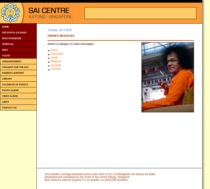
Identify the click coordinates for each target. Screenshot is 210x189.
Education (57, 53)
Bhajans (56, 61)
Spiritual (56, 65)
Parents (56, 68)
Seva (54, 49)
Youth (54, 57)
